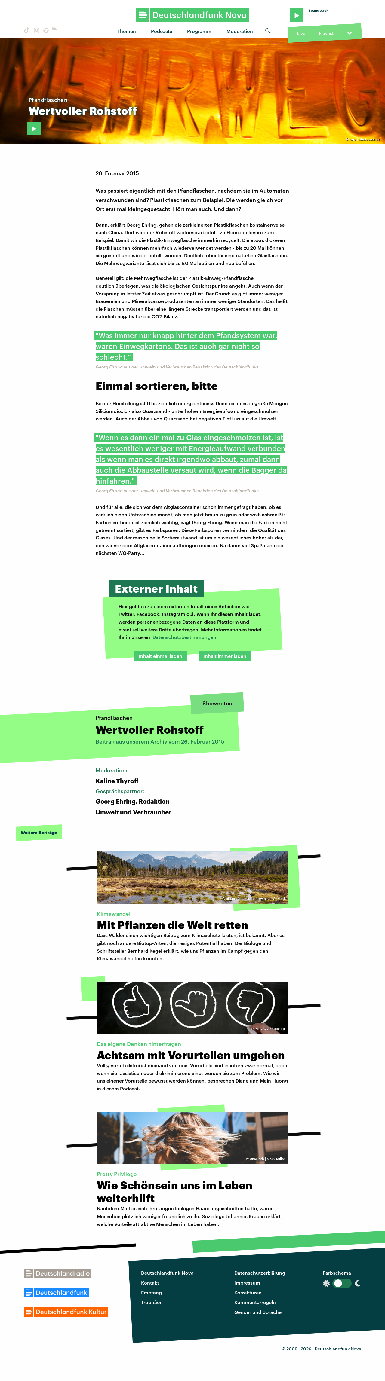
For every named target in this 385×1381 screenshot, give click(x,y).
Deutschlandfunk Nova (167, 1273)
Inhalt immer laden (224, 656)
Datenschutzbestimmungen (184, 637)
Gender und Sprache (258, 1312)
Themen (126, 31)
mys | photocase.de (365, 139)
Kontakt (150, 1282)
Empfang (151, 1292)
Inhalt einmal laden (160, 656)
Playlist (326, 33)
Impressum (247, 1282)
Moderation (239, 31)
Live (301, 33)
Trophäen (152, 1302)
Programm (199, 31)
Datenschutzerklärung (259, 1273)
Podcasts (161, 31)
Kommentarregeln (255, 1302)
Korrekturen (248, 1292)
